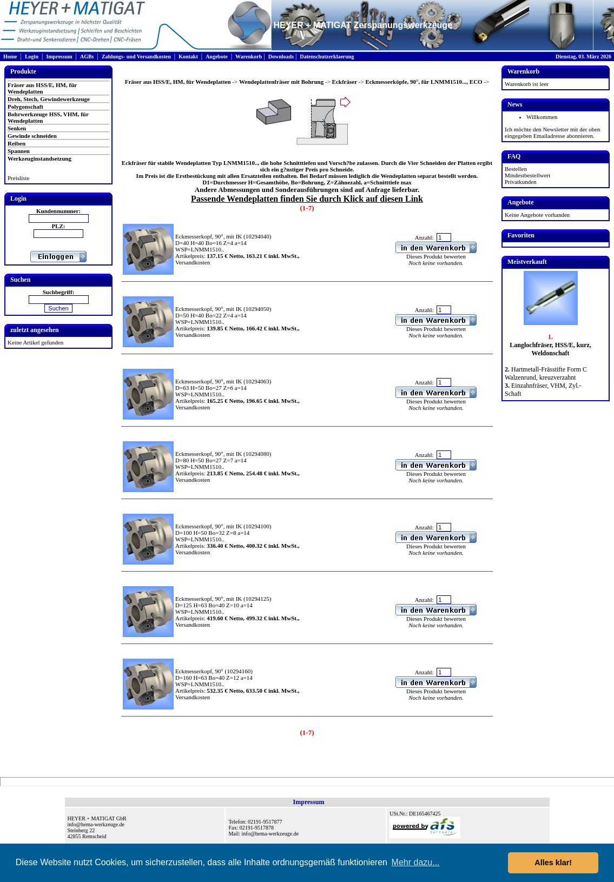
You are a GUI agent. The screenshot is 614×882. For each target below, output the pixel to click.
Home (10, 56)
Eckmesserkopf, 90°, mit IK (208, 236)
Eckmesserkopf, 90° (199, 671)
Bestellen (516, 168)
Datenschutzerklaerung (327, 56)
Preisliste (18, 178)
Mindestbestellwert (527, 175)
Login (31, 56)
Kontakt (188, 56)
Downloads (281, 56)
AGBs (87, 56)
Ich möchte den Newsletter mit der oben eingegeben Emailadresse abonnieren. (552, 132)
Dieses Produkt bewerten (436, 256)
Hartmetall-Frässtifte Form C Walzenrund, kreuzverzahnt (546, 373)
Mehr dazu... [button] (416, 862)
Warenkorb (248, 56)
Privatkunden (521, 181)
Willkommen (542, 117)
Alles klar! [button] (553, 862)
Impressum (59, 56)
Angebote (217, 56)
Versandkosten (192, 262)
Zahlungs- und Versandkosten (136, 56)
